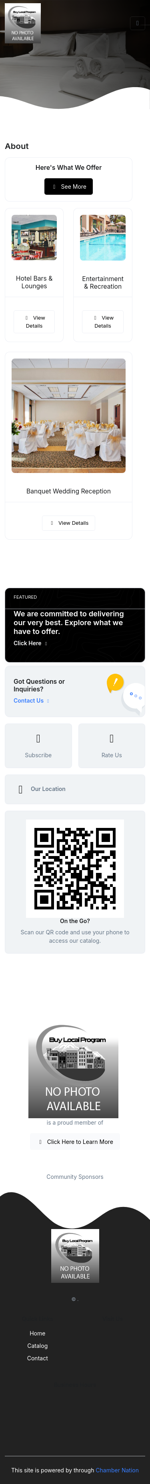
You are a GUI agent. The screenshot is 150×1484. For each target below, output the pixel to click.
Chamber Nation (117, 1470)
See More (68, 186)
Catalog (37, 1345)
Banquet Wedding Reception (68, 491)
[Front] (24, 23)
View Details (34, 321)
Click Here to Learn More (75, 1141)
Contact (37, 1358)
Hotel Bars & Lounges (34, 282)
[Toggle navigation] (137, 23)
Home (37, 1333)
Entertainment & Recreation (103, 282)
